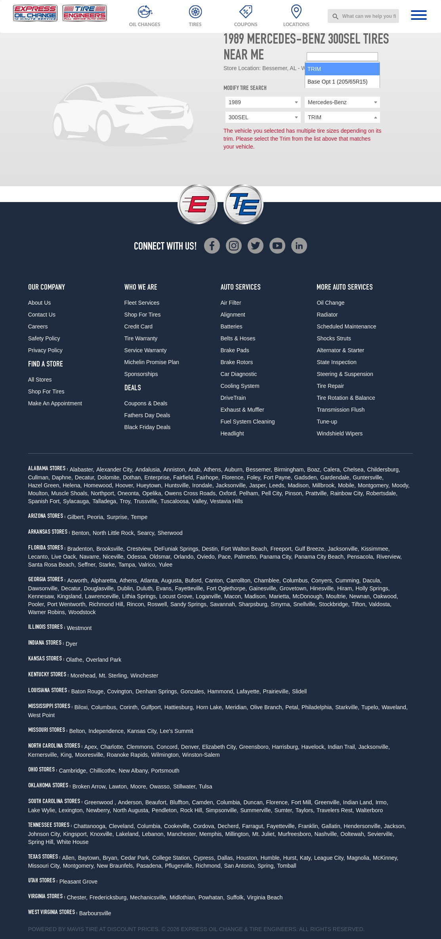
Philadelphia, (317, 707)
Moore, (139, 786)
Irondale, (203, 485)
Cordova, (204, 826)
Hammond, (220, 691)
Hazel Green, (44, 485)
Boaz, (314, 469)
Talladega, (105, 501)
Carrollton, (239, 580)
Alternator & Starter (340, 350)
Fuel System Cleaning (248, 421)
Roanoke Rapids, (128, 755)
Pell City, (272, 493)
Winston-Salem (201, 755)
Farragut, (253, 826)
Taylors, (305, 810)
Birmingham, (289, 469)
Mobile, (347, 485)
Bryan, (110, 858)
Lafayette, (249, 691)
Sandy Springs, (189, 604)
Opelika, (152, 493)
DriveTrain (233, 398)
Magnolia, (359, 858)
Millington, (237, 834)
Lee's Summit (176, 731)
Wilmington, (165, 755)
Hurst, (290, 858)
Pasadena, (149, 866)
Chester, (77, 897)
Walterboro (369, 810)
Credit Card (138, 326)
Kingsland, (70, 596)
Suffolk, (236, 897)
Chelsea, (354, 469)
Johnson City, (44, 834)
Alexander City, (115, 469)
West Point (41, 715)
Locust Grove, (176, 596)
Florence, (233, 477)
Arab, (195, 469)
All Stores (40, 379)
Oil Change (330, 303)
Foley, (254, 477)
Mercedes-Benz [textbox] (327, 102)
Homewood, (98, 485)
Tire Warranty (141, 338)
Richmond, (209, 866)
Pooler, (37, 604)
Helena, (72, 485)
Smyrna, (281, 604)
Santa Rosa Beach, (52, 564)
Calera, (332, 469)
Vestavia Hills (226, 501)
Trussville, (146, 501)
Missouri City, (44, 866)
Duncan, (253, 802)
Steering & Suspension (345, 374)
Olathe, (75, 660)
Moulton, (39, 493)
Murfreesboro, (295, 834)
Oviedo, (206, 556)
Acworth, (78, 580)
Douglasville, (99, 588)
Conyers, (322, 580)
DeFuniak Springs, (177, 549)
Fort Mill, (302, 802)
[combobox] (363, 16)
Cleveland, (122, 826)
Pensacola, (360, 556)
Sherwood (170, 533)
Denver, (190, 747)
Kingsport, (75, 834)
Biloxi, (81, 707)
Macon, (233, 596)
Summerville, (256, 810)
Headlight (232, 433)
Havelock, (314, 747)
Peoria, (96, 517)
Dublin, (126, 588)
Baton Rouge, (88, 691)
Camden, (203, 802)
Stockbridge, (334, 604)
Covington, (120, 691)
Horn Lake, (209, 707)
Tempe (139, 517)
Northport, (103, 493)
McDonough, (308, 596)
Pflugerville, (179, 866)
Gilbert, (76, 517)
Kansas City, (142, 731)
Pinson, (294, 493)
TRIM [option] (314, 130)
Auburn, (234, 469)
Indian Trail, (342, 747)
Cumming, (348, 580)
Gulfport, (151, 707)
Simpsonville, (222, 810)
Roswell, (157, 604)
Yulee (165, 564)
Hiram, (345, 588)
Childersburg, (383, 469)
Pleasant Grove (78, 881)
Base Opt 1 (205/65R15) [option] (337, 142)
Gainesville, (263, 588)
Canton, (214, 580)
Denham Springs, (157, 691)
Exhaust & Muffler (242, 410)
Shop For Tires (46, 391)
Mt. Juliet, (264, 834)
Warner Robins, (47, 612)
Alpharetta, (104, 580)
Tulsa (205, 786)
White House (72, 842)
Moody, (401, 485)
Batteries (231, 326)
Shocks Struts (334, 338)
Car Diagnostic (239, 374)
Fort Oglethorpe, (226, 588)
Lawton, (118, 786)
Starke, (107, 564)
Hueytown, (149, 485)
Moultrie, (336, 596)
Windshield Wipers (340, 433)
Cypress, (204, 858)
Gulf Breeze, (310, 549)
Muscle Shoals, (70, 493)
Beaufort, (156, 802)
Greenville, (328, 802)
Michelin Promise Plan (151, 362)
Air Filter (231, 303)
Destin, (211, 549)
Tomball (286, 866)
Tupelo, (370, 707)
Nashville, (327, 834)
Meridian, (236, 707)
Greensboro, (254, 747)
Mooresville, (90, 755)
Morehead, (84, 675)
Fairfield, (184, 477)
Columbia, (228, 802)
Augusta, (172, 580)
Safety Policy (44, 338)
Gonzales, (192, 691)
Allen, (69, 858)
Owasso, (160, 786)
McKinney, (385, 858)
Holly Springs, (372, 588)
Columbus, (296, 580)
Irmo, (382, 802)
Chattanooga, (90, 826)
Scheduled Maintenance (346, 326)
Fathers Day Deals (147, 415)
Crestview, (140, 549)
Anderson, (130, 802)
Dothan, (132, 477)
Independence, (106, 731)
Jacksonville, (231, 485)
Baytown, (89, 858)
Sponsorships (141, 374)
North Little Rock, (114, 533)
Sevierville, (380, 834)
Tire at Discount (110, 929)
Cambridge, (73, 770)
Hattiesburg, (179, 707)
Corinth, (129, 707)
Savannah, (223, 604)
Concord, (168, 747)
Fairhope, (208, 477)
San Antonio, (239, 866)
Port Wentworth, (67, 604)
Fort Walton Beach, (244, 549)
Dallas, (226, 858)
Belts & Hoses (238, 338)
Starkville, (347, 707)
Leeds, (277, 485)
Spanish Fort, (44, 501)
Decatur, (85, 477)
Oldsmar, (160, 556)
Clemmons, (140, 747)
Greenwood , (100, 802)
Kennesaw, (41, 596)
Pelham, (249, 493)
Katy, (306, 858)
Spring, (266, 866)
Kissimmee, (375, 549)
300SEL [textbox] (238, 117)
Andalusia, (148, 469)
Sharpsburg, (254, 604)
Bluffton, (180, 802)
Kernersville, (43, 755)
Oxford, (228, 493)
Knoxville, (102, 834)
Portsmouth (165, 770)
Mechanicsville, (149, 897)
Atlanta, (149, 580)
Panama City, (276, 556)
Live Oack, (64, 556)
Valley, (200, 501)
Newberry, (98, 810)
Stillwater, (185, 786)
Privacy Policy (45, 350)
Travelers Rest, (335, 810)
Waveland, (395, 707)
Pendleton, (165, 810)
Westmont (79, 628)
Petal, (292, 707)
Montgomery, (374, 485)
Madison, (299, 485)
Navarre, (90, 556)
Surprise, (118, 517)
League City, (329, 858)
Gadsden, (306, 477)
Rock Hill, (192, 810)
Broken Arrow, (90, 786)
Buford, (194, 580)
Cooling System (240, 386)
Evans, (164, 588)
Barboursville (95, 913)
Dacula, (372, 580)
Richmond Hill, (106, 604)
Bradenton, (81, 549)
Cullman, (39, 477)
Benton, (81, 533)
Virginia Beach (265, 897)
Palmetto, (246, 556)
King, (67, 755)
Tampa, (127, 564)
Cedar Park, (136, 858)
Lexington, (71, 810)
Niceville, (114, 556)
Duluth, (145, 588)
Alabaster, (82, 469)
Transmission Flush (341, 410)
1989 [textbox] (235, 102)
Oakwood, (385, 596)
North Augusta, (131, 810)
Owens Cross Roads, (191, 493)
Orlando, (184, 556)
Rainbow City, (347, 493)
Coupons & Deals (146, 403)
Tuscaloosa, (175, 501)
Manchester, (182, 834)
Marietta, (279, 596)
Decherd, (229, 826)
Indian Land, (358, 802)
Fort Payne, (277, 477)
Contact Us (41, 314)
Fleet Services (142, 303)
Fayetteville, (190, 588)
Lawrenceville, (102, 596)
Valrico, (148, 564)
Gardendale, (335, 477)
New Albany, (134, 770)
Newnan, (360, 596)
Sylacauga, (76, 501)
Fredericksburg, (109, 897)
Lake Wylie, (42, 810)
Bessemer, (259, 469)
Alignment (233, 314)
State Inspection (336, 362)
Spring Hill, (41, 842)
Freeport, (281, 549)
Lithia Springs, (139, 596)
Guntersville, (368, 477)
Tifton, (359, 604)
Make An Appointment (55, 403)
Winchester (144, 675)
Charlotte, (112, 747)
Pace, (225, 556)
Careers (38, 326)
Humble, (270, 858)
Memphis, (211, 834)
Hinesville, (322, 588)
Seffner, (87, 564)
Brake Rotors (237, 362)
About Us (39, 303)
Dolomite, (109, 477)
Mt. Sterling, (114, 675)
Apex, (91, 747)
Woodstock (81, 612)
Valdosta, (380, 604)
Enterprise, (157, 477)
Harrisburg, (285, 747)
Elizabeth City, (219, 747)
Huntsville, (178, 485)
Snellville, (305, 604)
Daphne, (62, 477)
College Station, (171, 858)
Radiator (327, 314)
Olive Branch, (266, 707)
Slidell (299, 691)
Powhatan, (212, 897)
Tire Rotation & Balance (346, 398)
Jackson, (395, 826)
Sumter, (283, 810)
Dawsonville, (43, 588)
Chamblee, (267, 580)
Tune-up (327, 421)
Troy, (126, 501)
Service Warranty (145, 350)
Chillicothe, (103, 770)
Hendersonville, (363, 826)
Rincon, (136, 604)
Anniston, (174, 469)
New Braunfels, (115, 866)
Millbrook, (324, 485)
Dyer (72, 644)
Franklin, (309, 826)
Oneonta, (129, 493)
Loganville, (209, 596)
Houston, (247, 858)
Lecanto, (39, 556)
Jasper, (258, 485)
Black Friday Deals (147, 427)
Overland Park (103, 660)
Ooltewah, (352, 834)
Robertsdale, (381, 493)
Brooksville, (110, 549)
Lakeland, (128, 834)
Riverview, (389, 556)
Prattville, (316, 493)
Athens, (213, 469)
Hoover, (124, 485)
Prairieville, (276, 691)
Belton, (78, 731)
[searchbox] (342, 117)
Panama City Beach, (319, 556)
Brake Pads (235, 350)
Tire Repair (330, 386)
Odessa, (137, 556)
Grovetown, (294, 588)
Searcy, (146, 533)
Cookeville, (177, 826)
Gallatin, (331, 826)
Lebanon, (153, 834)
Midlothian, (183, 897)
